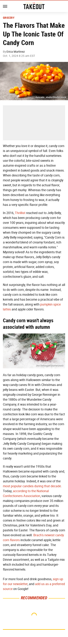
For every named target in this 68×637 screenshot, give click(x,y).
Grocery (9, 17)
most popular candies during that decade (32, 486)
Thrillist (20, 213)
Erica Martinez (16, 51)
